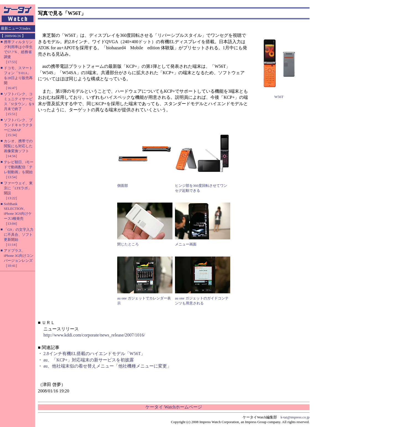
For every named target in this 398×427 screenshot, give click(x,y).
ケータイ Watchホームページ (173, 407)
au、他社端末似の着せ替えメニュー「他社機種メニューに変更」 (107, 366)
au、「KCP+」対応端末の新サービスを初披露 (88, 360)
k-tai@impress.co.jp (295, 417)
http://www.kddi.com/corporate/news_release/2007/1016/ (94, 335)
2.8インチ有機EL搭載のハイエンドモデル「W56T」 (94, 353)
